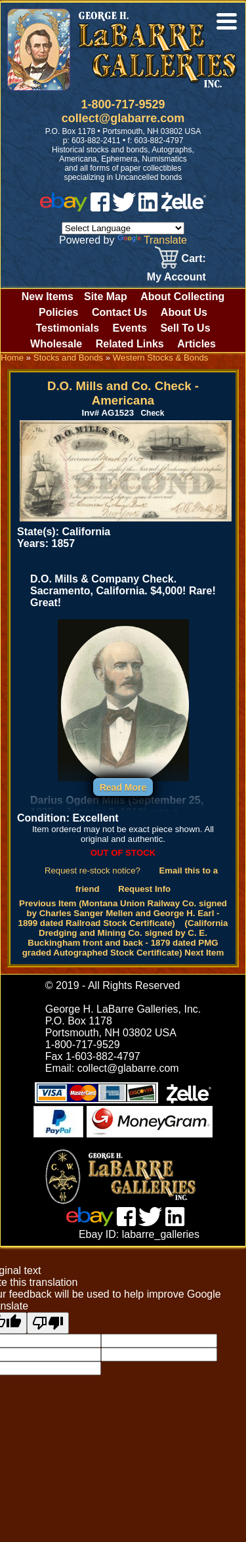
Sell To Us (185, 328)
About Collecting (182, 296)
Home (12, 358)
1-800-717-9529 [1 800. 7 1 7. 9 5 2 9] (123, 104)
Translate (152, 240)
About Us (184, 312)
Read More (123, 787)
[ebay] (63, 207)
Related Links (130, 343)
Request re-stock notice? (92, 870)
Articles (196, 343)
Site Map (105, 296)
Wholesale (56, 343)
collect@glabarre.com (123, 118)
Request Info (144, 889)
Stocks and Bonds (68, 358)
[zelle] (183, 207)
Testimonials (67, 328)
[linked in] (148, 207)
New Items (47, 296)
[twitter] (124, 207)
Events (129, 328)
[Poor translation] (48, 1323)
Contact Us (119, 312)
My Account (176, 276)
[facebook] (100, 207)
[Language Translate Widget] (123, 228)
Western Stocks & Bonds (161, 358)
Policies (58, 312)
